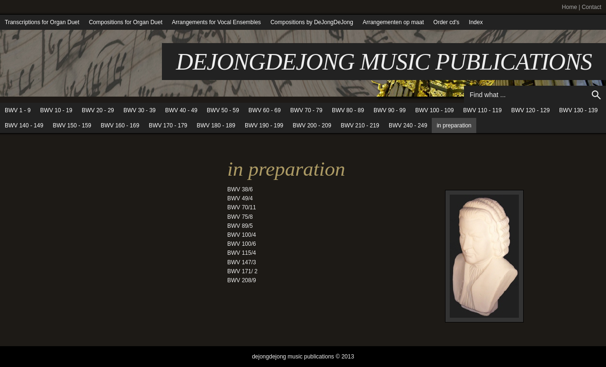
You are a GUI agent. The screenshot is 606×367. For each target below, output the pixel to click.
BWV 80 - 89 (348, 110)
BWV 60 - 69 (265, 110)
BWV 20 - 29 (98, 110)
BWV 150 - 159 (72, 125)
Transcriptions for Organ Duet (42, 22)
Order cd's (446, 22)
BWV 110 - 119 (482, 110)
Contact (591, 7)
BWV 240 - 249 (408, 125)
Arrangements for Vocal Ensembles (216, 22)
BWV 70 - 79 (306, 110)
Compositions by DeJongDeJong (311, 22)
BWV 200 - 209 (312, 125)
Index (475, 22)
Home (569, 7)
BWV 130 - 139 (578, 110)
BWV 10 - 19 (56, 110)
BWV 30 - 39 (140, 110)
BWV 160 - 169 (120, 125)
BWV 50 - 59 (223, 110)
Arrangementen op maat (393, 22)
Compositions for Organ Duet (125, 22)
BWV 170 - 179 (168, 125)
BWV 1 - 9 (18, 110)
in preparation (454, 125)
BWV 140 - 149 (24, 125)
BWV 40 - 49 (181, 110)
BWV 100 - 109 (434, 110)
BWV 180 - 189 (216, 125)
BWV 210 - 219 (360, 125)
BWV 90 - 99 (390, 110)
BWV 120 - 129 (530, 110)
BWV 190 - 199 (264, 125)
